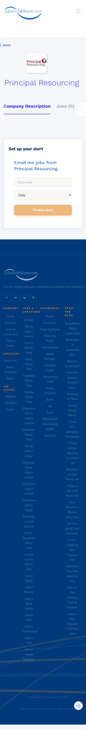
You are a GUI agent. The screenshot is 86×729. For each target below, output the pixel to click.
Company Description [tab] (26, 106)
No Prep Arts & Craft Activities (72, 528)
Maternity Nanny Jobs (29, 434)
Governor (50, 435)
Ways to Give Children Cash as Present (72, 597)
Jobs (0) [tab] (65, 106)
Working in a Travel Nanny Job (72, 474)
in (16, 297)
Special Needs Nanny (72, 410)
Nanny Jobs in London (29, 331)
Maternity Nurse (50, 329)
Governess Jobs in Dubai (30, 505)
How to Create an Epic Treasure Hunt (72, 549)
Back (6, 45)
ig (24, 297)
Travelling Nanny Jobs (29, 380)
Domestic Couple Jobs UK (29, 521)
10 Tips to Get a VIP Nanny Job (72, 491)
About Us (10, 322)
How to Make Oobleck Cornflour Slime (72, 623)
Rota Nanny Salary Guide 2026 (72, 328)
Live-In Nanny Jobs (29, 347)
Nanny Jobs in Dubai (29, 451)
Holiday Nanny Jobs (29, 397)
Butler (50, 399)
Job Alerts (10, 403)
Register (10, 396)
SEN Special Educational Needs (50, 424)
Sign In (10, 378)
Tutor (50, 412)
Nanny (50, 316)
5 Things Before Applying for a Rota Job (72, 453)
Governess (50, 322)
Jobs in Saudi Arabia (29, 603)
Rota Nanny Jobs (29, 364)
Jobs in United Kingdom (29, 654)
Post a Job (10, 360)
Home (10, 316)
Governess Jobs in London (30, 489)
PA (50, 406)
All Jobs (29, 320)
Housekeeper (49, 347)
